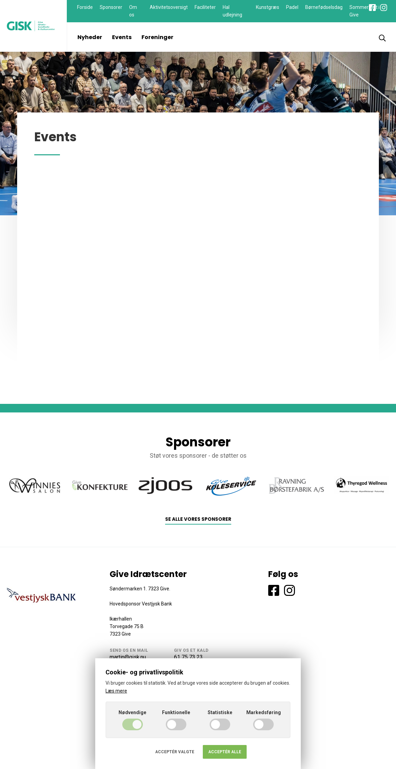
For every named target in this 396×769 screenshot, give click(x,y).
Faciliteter (205, 7)
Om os (133, 10)
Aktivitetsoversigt (169, 7)
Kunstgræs (267, 7)
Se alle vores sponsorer (198, 519)
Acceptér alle (224, 751)
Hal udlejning (232, 10)
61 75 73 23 (188, 657)
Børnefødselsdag (324, 7)
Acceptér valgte (174, 751)
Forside (85, 7)
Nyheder (89, 37)
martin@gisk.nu (128, 657)
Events (122, 37)
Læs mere (116, 691)
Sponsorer (111, 7)
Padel (292, 7)
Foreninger (157, 37)
